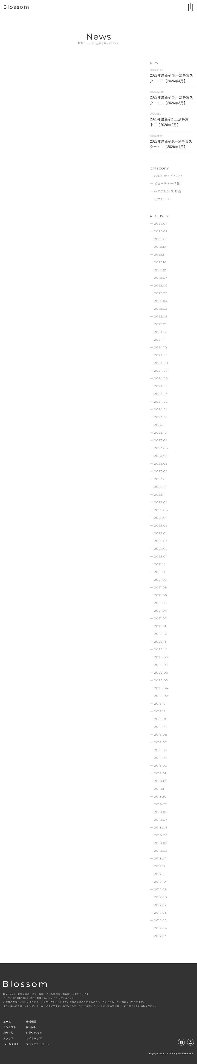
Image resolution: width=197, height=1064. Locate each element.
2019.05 (160, 750)
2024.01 (160, 409)
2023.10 (160, 432)
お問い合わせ (34, 1032)
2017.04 (160, 928)
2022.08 (161, 510)
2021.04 (160, 611)
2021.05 (160, 603)
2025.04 (161, 301)
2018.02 (160, 851)
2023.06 (161, 456)
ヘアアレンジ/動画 (167, 191)
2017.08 (160, 897)
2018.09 (160, 804)
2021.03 (160, 618)
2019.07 (160, 742)
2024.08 (161, 363)
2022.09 (161, 502)
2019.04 (160, 758)
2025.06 (160, 285)
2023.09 (161, 440)
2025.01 (160, 324)
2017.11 (159, 874)
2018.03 (160, 843)
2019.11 (159, 711)
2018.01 (160, 858)
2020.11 (160, 642)
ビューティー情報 (167, 183)
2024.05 (161, 386)
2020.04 (161, 688)
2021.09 (160, 580)
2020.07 (161, 665)
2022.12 (160, 487)
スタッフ (8, 1038)
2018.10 (160, 796)
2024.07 (161, 371)
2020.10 (160, 649)
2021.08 (160, 587)
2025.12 (160, 247)
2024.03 (161, 394)
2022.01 (160, 556)
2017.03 (160, 936)
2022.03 (161, 541)
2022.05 (160, 525)
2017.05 (160, 920)
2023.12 (160, 417)
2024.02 (161, 401)
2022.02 (161, 549)
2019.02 (160, 765)
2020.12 (160, 634)
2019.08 (160, 734)
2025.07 (160, 278)
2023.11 (160, 425)
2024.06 (161, 378)
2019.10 (160, 719)
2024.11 (160, 340)
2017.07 (160, 905)
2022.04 (161, 533)
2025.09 (160, 270)
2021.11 (159, 572)
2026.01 (160, 239)
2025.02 (160, 316)
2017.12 (160, 866)
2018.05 (160, 827)
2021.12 (160, 564)
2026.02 (161, 231)
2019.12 (160, 703)
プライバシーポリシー (39, 1044)
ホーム (7, 1021)
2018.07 (160, 820)
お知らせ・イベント (168, 176)
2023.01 (160, 479)
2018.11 (160, 789)
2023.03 (161, 471)
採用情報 (31, 1027)
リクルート (162, 199)
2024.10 (160, 347)
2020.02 (161, 696)
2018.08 (161, 812)
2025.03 (160, 309)
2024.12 (160, 332)
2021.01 (160, 626)
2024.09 (161, 355)
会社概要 (31, 1021)
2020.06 (161, 672)
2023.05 (160, 463)
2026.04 (161, 223)
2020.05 (161, 680)
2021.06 (160, 595)
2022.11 (160, 494)
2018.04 (161, 835)
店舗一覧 (8, 1032)
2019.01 (160, 773)
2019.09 (160, 727)
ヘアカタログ (11, 1044)
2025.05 (160, 293)
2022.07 (161, 518)
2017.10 (160, 882)
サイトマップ (34, 1038)
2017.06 (160, 913)
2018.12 (160, 781)
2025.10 (160, 262)
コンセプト (9, 1027)
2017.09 (160, 889)
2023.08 (161, 448)
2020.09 (161, 657)
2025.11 (160, 254)
